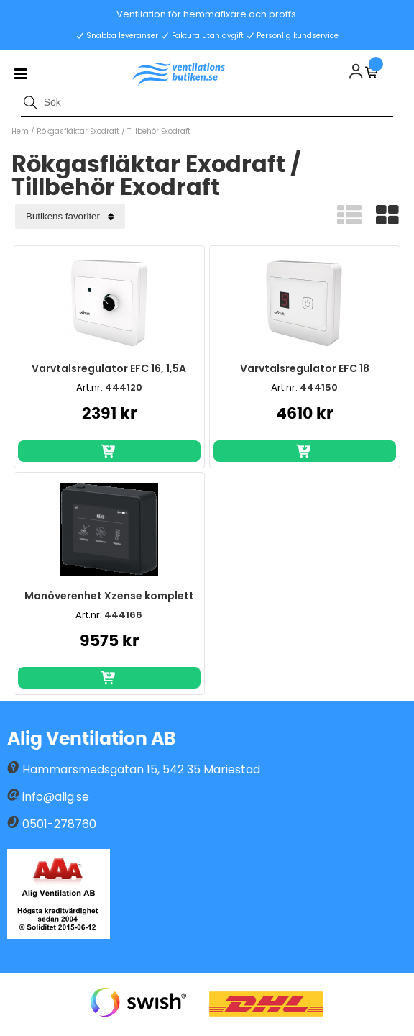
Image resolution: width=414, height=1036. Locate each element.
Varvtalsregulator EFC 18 (304, 368)
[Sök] (207, 102)
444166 (123, 615)
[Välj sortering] (70, 216)
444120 (123, 387)
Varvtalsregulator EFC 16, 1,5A (109, 368)
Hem (20, 131)
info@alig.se (55, 797)
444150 (319, 387)
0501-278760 (59, 824)
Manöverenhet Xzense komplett (109, 596)
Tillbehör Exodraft (158, 131)
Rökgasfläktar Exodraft (78, 131)
